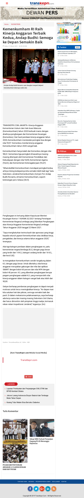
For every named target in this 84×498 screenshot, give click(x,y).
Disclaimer (56, 481)
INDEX (78, 47)
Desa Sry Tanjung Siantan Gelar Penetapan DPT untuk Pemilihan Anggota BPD (67, 123)
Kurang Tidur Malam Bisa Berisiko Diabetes (23, 402)
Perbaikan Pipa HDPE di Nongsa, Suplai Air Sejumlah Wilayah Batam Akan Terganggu (69, 112)
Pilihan (62, 151)
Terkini (62, 47)
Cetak (29, 376)
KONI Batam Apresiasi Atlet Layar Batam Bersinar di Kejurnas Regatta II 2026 (68, 102)
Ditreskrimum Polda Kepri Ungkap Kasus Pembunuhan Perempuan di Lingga (68, 81)
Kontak (63, 481)
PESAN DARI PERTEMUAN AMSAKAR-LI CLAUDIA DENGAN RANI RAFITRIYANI (14, 467)
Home (6, 24)
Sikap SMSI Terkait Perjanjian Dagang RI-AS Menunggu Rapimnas (41, 441)
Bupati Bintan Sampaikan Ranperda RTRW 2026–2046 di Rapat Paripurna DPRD (68, 91)
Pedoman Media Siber (43, 481)
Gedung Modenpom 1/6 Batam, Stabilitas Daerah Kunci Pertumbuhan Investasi (69, 62)
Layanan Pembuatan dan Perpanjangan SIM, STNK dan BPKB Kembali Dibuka (27, 390)
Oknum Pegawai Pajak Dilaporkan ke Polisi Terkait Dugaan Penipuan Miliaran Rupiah (68, 166)
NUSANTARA (15, 24)
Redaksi (31, 481)
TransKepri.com (28, 360)
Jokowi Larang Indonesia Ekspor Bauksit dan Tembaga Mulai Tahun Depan (27, 396)
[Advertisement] (28, 108)
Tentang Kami (22, 481)
